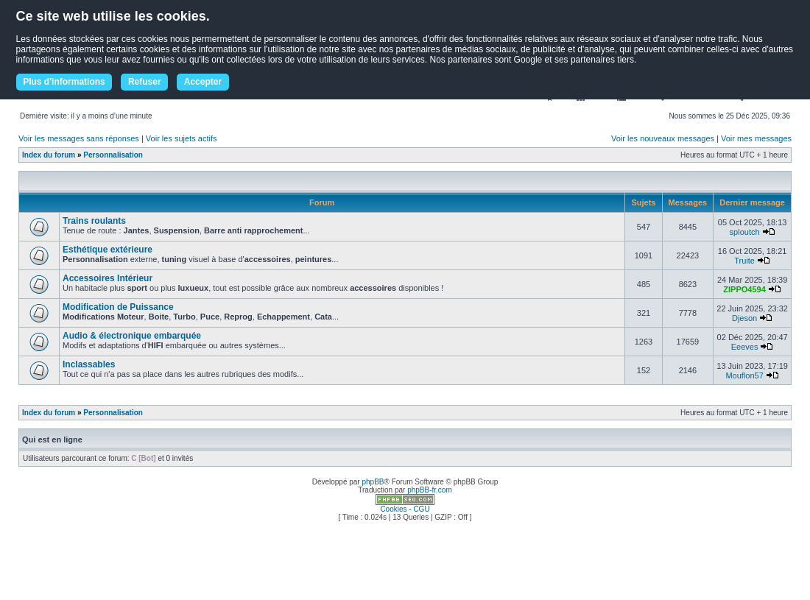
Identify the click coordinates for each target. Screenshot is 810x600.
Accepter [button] (203, 82)
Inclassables (89, 364)
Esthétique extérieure (107, 249)
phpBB (373, 482)
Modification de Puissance (118, 307)
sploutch (745, 231)
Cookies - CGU (404, 509)
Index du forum (48, 155)
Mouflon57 (744, 375)
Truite (744, 260)
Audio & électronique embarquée (132, 336)
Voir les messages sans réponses (78, 138)
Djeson (744, 318)
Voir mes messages (756, 138)
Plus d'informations (64, 82)
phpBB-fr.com (429, 490)
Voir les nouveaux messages (662, 138)
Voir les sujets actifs (181, 138)
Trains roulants (94, 221)
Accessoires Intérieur (107, 278)
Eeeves (744, 346)
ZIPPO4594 (744, 289)
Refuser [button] (144, 82)
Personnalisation (113, 155)
